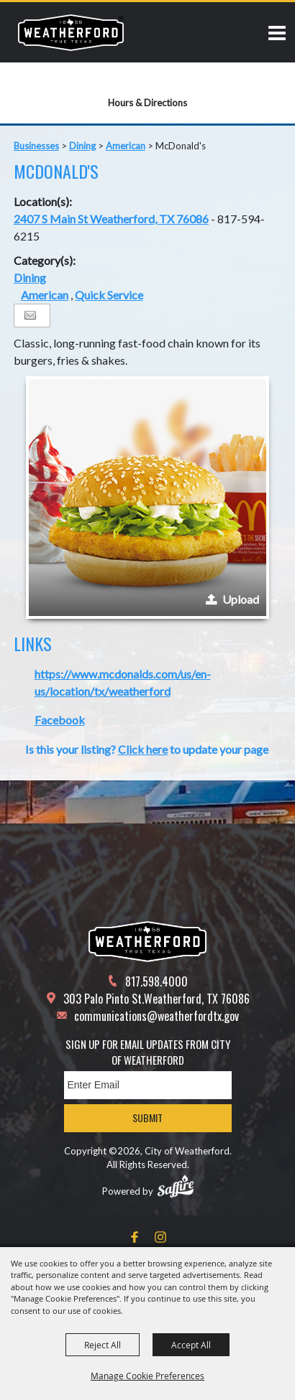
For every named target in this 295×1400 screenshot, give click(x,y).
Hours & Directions (147, 102)
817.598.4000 (156, 981)
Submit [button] (147, 1117)
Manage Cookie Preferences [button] (147, 1375)
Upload (240, 599)
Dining (82, 145)
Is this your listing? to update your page (146, 749)
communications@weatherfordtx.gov (156, 1016)
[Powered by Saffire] (176, 1186)
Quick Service (109, 295)
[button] (147, 497)
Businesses (36, 145)
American (125, 145)
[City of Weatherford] (71, 32)
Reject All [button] (102, 1344)
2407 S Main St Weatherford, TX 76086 (111, 218)
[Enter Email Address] (148, 1085)
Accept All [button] (191, 1344)
